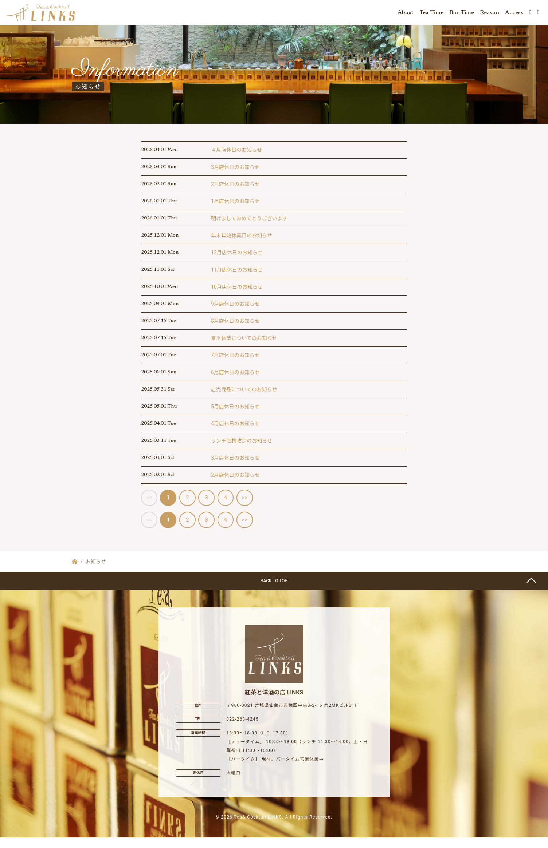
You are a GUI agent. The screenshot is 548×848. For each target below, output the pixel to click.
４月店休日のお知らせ (236, 158)
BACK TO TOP (274, 591)
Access (514, 14)
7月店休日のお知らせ (235, 363)
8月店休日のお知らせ (235, 329)
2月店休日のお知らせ (235, 192)
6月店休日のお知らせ (235, 381)
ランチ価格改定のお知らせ (241, 449)
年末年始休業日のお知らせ (241, 244)
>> (252, 506)
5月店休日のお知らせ (235, 415)
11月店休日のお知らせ (236, 278)
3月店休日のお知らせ (235, 175)
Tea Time (431, 14)
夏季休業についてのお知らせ (244, 346)
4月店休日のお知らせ (235, 432)
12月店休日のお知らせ (236, 261)
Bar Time (461, 14)
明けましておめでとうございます (249, 227)
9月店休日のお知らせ (235, 312)
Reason (489, 14)
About (406, 14)
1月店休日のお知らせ (235, 210)
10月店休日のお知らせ (236, 295)
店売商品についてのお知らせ (244, 398)
